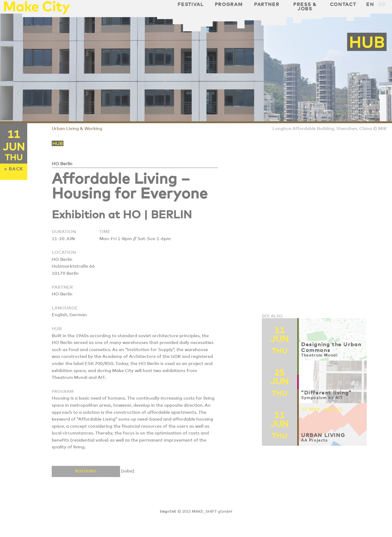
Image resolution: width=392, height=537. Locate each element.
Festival (190, 4)
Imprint (168, 512)
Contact (343, 4)
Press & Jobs (305, 6)
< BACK (13, 169)
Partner (267, 4)
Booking (86, 471)
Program (229, 4)
